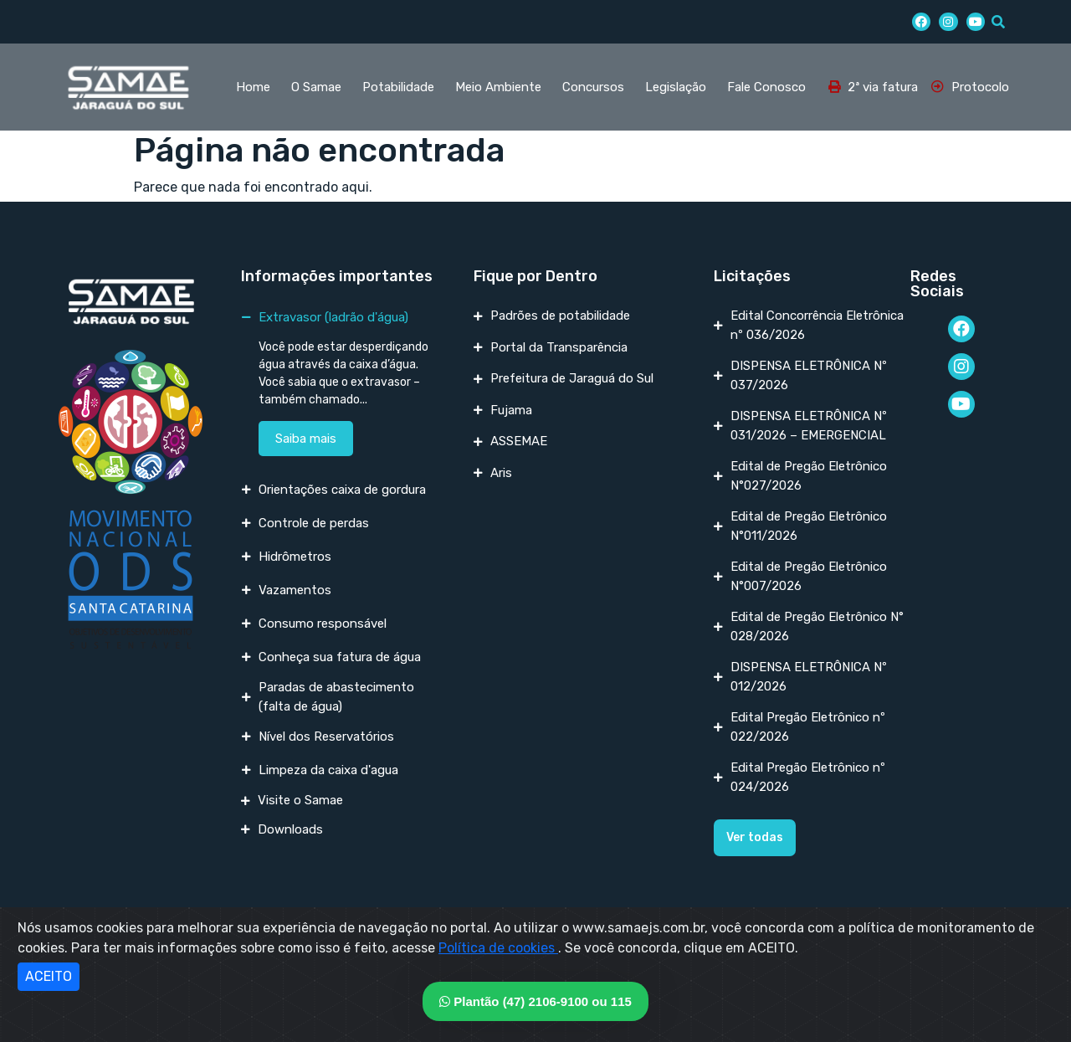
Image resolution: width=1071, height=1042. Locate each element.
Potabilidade (398, 87)
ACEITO (48, 976)
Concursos (593, 87)
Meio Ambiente (498, 87)
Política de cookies (498, 948)
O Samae (316, 87)
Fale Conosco (766, 87)
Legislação (675, 87)
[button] (755, 837)
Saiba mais (305, 438)
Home (253, 87)
